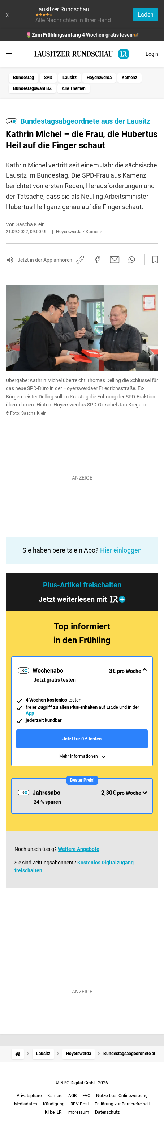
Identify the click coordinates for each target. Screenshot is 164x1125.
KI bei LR (53, 1112)
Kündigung (54, 1104)
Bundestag (23, 77)
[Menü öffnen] (9, 54)
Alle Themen (74, 88)
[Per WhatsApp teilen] (132, 259)
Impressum (78, 1112)
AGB (72, 1095)
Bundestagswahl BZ (32, 88)
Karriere (54, 1095)
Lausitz (69, 77)
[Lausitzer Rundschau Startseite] (82, 54)
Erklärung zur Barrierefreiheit (122, 1104)
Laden (146, 14)
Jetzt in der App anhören (44, 260)
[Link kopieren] (80, 259)
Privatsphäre (29, 1095)
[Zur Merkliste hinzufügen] (153, 260)
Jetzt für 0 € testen (82, 738)
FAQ (86, 1095)
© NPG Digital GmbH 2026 (82, 1082)
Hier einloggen (121, 550)
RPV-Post (79, 1104)
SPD (48, 77)
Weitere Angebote (78, 849)
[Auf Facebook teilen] (97, 259)
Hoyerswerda (99, 77)
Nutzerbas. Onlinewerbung (122, 1095)
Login (152, 54)
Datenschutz (107, 1112)
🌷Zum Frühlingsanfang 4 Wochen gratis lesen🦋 (82, 35)
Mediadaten (25, 1104)
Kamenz (129, 77)
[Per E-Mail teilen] (115, 259)
